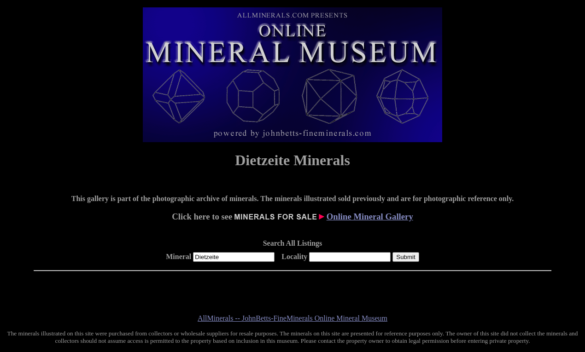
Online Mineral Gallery (370, 216)
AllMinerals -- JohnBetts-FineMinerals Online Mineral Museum (292, 318)
